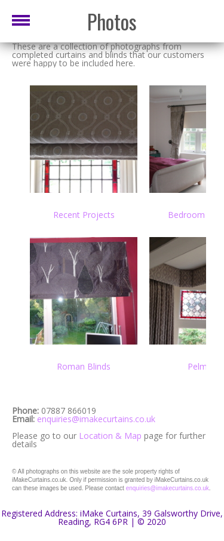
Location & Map (110, 435)
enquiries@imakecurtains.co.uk (96, 419)
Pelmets (203, 366)
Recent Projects (84, 214)
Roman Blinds (84, 366)
